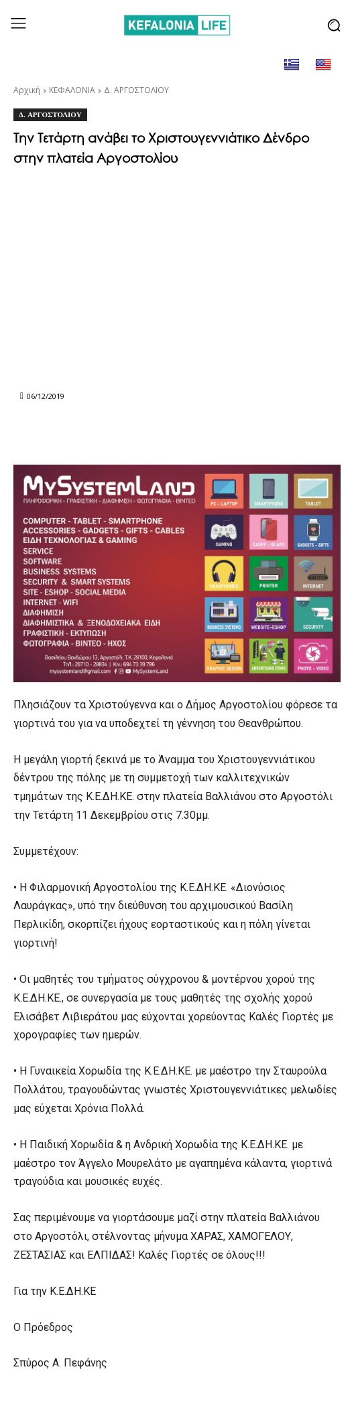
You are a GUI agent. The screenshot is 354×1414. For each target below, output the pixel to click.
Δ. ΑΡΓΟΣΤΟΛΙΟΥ (136, 90)
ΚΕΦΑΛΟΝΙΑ (72, 90)
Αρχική (26, 90)
